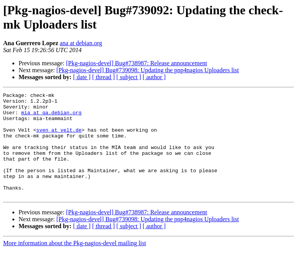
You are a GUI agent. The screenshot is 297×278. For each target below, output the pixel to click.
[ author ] (154, 77)
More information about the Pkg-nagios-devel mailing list (74, 264)
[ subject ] (128, 77)
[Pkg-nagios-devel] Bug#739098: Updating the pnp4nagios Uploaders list (147, 70)
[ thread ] (103, 77)
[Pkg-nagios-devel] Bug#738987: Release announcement (136, 63)
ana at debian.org (81, 43)
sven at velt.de (59, 137)
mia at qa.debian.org (51, 117)
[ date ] (81, 77)
